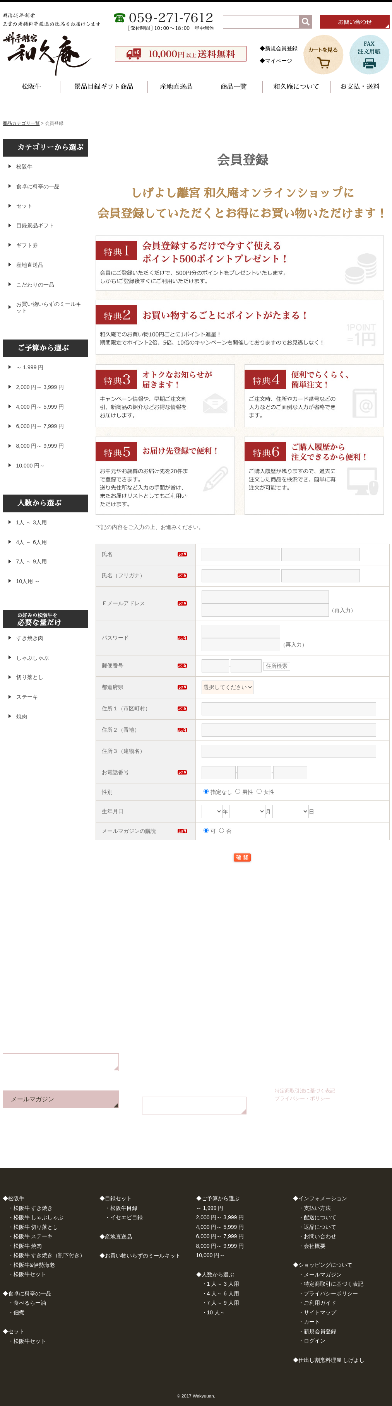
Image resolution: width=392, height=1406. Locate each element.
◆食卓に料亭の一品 (27, 1293)
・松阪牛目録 (121, 1208)
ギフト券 (27, 245)
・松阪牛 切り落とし (33, 1227)
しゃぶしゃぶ (32, 658)
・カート (309, 1322)
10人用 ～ (28, 581)
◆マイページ (276, 61)
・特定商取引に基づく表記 (330, 1284)
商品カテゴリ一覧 (21, 123)
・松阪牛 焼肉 (25, 1246)
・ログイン (311, 1341)
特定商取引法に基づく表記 (305, 1091)
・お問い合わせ (317, 1236)
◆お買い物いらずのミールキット (140, 1255)
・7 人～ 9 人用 (220, 1303)
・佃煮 (16, 1312)
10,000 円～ (30, 465)
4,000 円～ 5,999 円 (40, 407)
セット (24, 206)
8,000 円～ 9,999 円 (40, 446)
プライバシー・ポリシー (302, 1098)
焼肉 (21, 716)
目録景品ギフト (35, 225)
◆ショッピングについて (323, 1265)
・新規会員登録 (317, 1331)
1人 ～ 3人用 (31, 522)
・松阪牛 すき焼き (30, 1208)
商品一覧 (234, 87)
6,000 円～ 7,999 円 (40, 426)
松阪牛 (31, 87)
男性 (244, 792)
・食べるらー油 (27, 1303)
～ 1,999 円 (30, 367)
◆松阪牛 (13, 1198)
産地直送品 (176, 87)
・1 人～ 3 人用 (220, 1284)
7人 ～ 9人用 (31, 561)
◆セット (13, 1331)
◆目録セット (115, 1198)
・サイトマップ (317, 1312)
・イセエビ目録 (124, 1217)
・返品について (317, 1227)
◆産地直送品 (115, 1237)
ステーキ (27, 697)
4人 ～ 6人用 (31, 542)
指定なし (218, 792)
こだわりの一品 (35, 285)
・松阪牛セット (27, 1274)
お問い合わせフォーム (42, 1062)
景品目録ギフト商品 (104, 87)
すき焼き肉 (29, 638)
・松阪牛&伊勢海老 (31, 1265)
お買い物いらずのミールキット (48, 307)
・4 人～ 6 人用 (220, 1293)
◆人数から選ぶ (215, 1274)
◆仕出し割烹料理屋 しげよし (329, 1360)
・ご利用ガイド (317, 1303)
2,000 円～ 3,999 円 (40, 387)
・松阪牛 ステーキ (30, 1236)
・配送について (317, 1217)
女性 (265, 792)
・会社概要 (311, 1246)
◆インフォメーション (320, 1198)
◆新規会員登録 (279, 48)
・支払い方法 (314, 1208)
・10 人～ (213, 1312)
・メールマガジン (320, 1274)
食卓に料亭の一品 (38, 186)
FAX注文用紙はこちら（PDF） (193, 1105)
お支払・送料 (360, 87)
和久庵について (297, 87)
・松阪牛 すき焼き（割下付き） (47, 1255)
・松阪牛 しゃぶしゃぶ (36, 1217)
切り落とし (29, 677)
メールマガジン (32, 1099)
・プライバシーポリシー (328, 1293)
